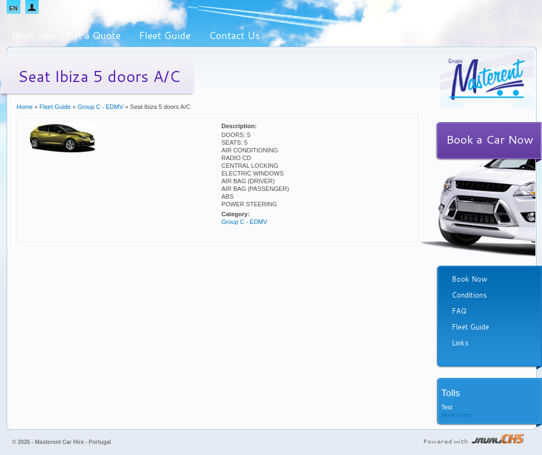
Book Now (469, 279)
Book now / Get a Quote (66, 35)
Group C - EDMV (100, 106)
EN (13, 8)
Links (460, 343)
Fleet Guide (165, 35)
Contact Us (234, 35)
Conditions (469, 295)
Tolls (450, 393)
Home (24, 106)
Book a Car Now (489, 139)
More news (456, 415)
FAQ (459, 311)
